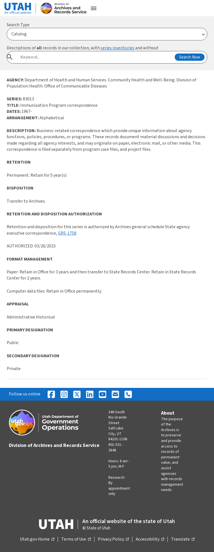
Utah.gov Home (37, 539)
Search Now (189, 57)
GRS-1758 (67, 233)
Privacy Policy (113, 539)
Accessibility (150, 539)
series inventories (117, 48)
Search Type (18, 25)
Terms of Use (76, 539)
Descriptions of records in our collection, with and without (83, 48)
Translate (182, 539)
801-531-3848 (115, 447)
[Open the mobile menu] (94, 8)
